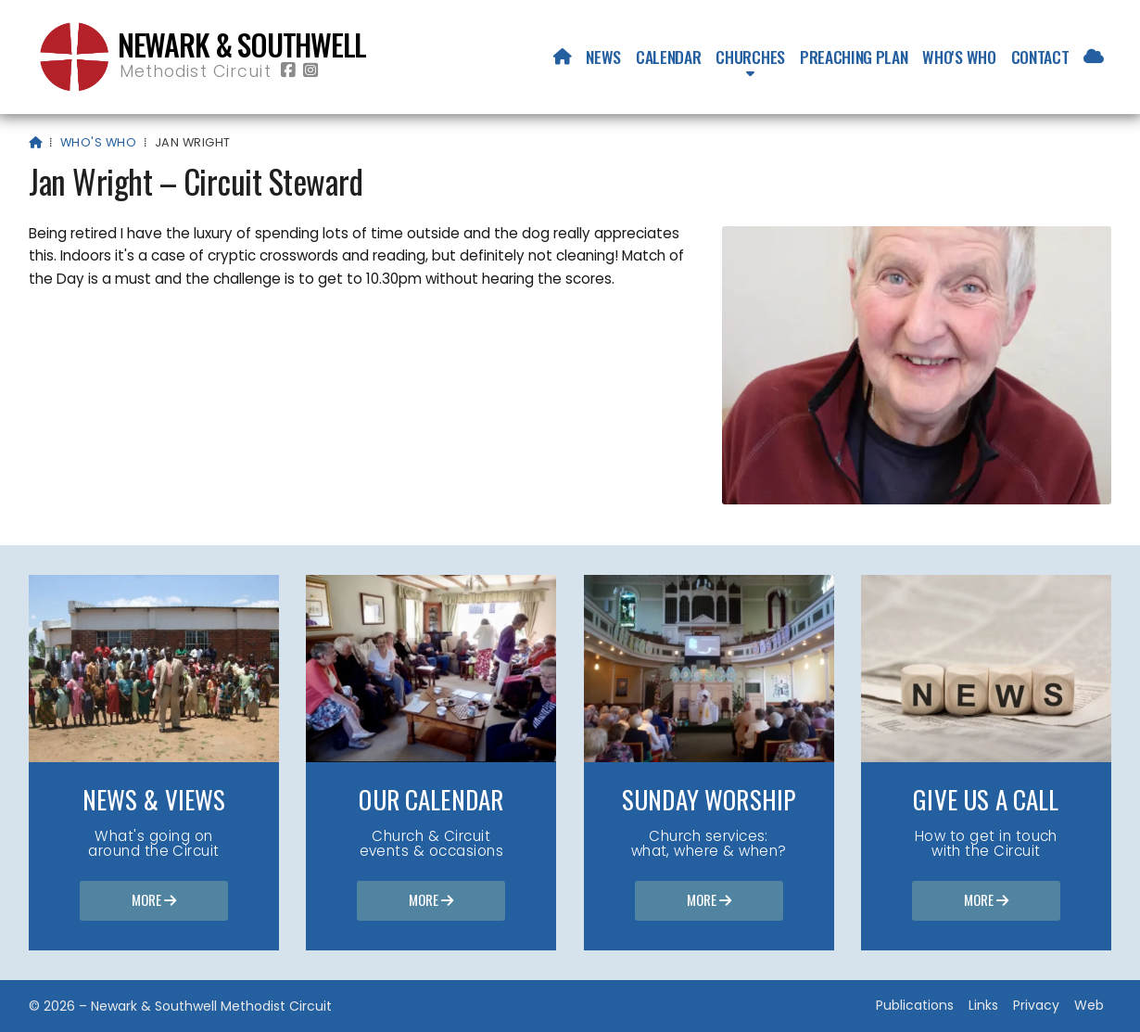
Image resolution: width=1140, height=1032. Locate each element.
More (154, 901)
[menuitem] (562, 56)
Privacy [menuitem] (1036, 1005)
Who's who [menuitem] (958, 57)
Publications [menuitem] (915, 1005)
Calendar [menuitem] (668, 57)
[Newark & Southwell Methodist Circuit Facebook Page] (288, 71)
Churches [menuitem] (750, 57)
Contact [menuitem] (1040, 57)
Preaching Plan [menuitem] (854, 57)
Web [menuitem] (1089, 1005)
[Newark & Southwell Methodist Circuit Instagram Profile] (310, 71)
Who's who (98, 142)
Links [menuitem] (983, 1005)
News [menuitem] (603, 57)
